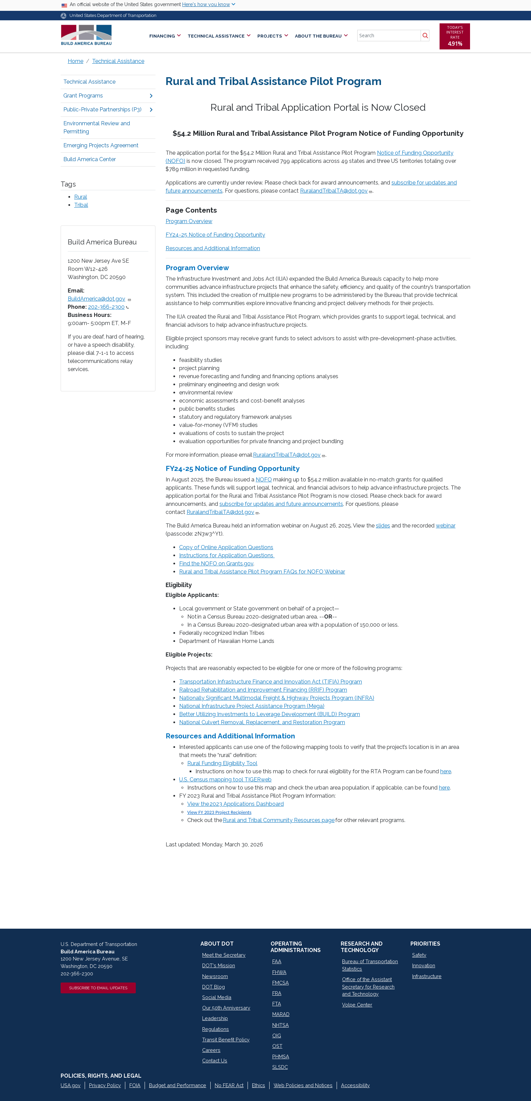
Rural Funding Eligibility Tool (222, 763)
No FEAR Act (229, 1085)
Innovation (423, 965)
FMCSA (280, 983)
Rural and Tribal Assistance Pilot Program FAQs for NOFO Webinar (262, 571)
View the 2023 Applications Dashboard (235, 804)
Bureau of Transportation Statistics (370, 965)
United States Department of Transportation (112, 15)
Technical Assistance (216, 36)
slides (383, 525)
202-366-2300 (108, 307)
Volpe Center (357, 1005)
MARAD (281, 1014)
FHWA (279, 972)
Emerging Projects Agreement (101, 145)
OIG (276, 1035)
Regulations (215, 1029)
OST (277, 1046)
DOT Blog (213, 987)
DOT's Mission (218, 965)
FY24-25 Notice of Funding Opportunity (215, 235)
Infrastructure (427, 976)
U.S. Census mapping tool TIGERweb (225, 779)
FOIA (135, 1085)
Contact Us (214, 1060)
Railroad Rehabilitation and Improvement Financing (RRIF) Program (263, 690)
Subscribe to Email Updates (98, 988)
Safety (419, 955)
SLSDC (280, 1067)
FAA (276, 961)
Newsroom (215, 976)
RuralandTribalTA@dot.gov (336, 191)
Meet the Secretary (224, 955)
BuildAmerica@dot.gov (99, 299)
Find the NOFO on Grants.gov (216, 563)
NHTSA (280, 1025)
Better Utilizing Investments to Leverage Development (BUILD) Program (269, 714)
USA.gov (71, 1085)
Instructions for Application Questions (227, 555)
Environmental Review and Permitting (96, 127)
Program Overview (189, 221)
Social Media (216, 997)
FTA (276, 1004)
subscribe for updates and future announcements (281, 504)
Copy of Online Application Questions (226, 547)
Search (425, 35)
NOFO (264, 479)
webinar (445, 525)
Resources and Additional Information (213, 248)
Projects (269, 36)
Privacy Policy (105, 1085)
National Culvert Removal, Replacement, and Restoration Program (262, 722)
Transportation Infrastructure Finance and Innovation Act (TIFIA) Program (270, 681)
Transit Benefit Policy (226, 1039)
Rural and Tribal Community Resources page (279, 820)
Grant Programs (108, 95)
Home (75, 61)
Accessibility (355, 1085)
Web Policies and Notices (303, 1085)
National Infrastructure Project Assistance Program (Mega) (251, 706)
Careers (211, 1050)
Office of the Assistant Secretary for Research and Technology (368, 986)
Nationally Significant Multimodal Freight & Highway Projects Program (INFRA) (276, 698)
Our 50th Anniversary (226, 1008)
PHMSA (280, 1056)
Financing (162, 36)
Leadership (215, 1018)
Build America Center (89, 159)
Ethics (258, 1085)
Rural (80, 197)
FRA (276, 993)
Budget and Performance (177, 1085)
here (445, 771)
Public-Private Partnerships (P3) (108, 109)
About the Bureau (318, 36)
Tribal (81, 205)
